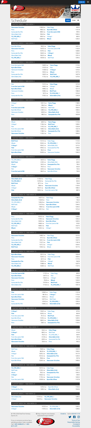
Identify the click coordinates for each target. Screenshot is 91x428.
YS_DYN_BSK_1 (16, 36)
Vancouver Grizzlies (17, 27)
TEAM (73, 20)
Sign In (81, 2)
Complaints (76, 424)
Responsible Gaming (74, 422)
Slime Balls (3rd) (16, 34)
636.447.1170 (76, 413)
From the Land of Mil (53, 32)
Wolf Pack (14, 39)
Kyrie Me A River (52, 29)
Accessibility (76, 426)
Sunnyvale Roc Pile (17, 32)
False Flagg (50, 27)
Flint (48, 34)
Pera (12, 29)
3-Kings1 (49, 36)
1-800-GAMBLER (19, 424)
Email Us (63, 413)
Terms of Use (76, 420)
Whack (49, 39)
